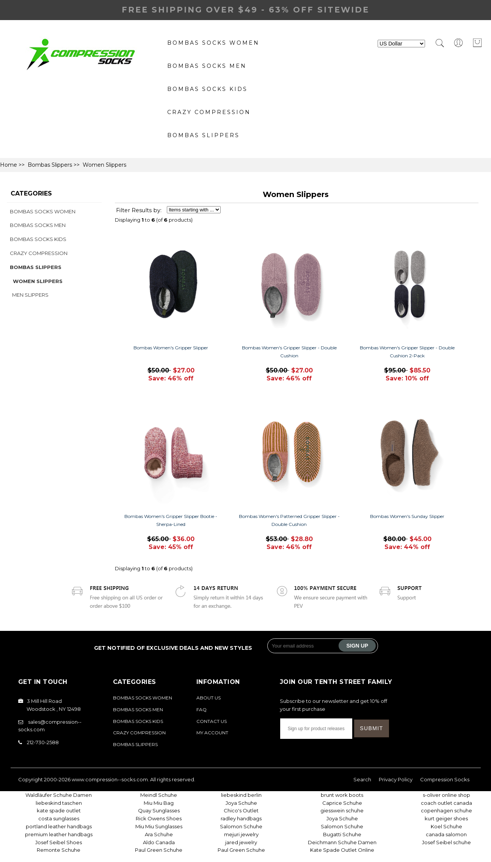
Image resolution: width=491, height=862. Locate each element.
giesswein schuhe (342, 810)
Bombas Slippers (203, 135)
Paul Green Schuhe (158, 850)
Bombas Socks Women (213, 42)
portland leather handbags (59, 826)
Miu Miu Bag (159, 803)
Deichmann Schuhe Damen (342, 842)
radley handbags (241, 818)
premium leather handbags (59, 834)
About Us (208, 698)
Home (8, 164)
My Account (212, 732)
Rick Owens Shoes (159, 818)
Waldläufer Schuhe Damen (58, 795)
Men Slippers (29, 295)
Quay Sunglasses (159, 810)
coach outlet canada (446, 803)
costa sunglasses (58, 818)
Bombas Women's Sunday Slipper (407, 516)
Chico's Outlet (241, 810)
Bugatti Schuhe (342, 834)
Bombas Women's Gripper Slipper (170, 347)
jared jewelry (241, 842)
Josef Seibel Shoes (58, 842)
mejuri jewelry (241, 834)
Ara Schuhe (159, 834)
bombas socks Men (206, 66)
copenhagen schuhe (446, 810)
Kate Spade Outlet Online (342, 850)
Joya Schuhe (241, 803)
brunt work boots (342, 795)
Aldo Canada (159, 842)
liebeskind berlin (241, 795)
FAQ (201, 709)
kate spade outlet (59, 810)
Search (362, 779)
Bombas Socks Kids (207, 89)
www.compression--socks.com (110, 779)
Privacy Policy (396, 779)
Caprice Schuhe (342, 803)
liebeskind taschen (59, 803)
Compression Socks (444, 779)
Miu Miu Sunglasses (158, 826)
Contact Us (211, 721)
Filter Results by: (139, 210)
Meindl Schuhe (158, 795)
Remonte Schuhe (58, 850)
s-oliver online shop (446, 795)
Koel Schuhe (446, 826)
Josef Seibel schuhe (446, 842)
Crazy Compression (209, 112)
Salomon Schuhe (241, 826)
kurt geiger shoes (446, 818)
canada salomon (446, 834)
